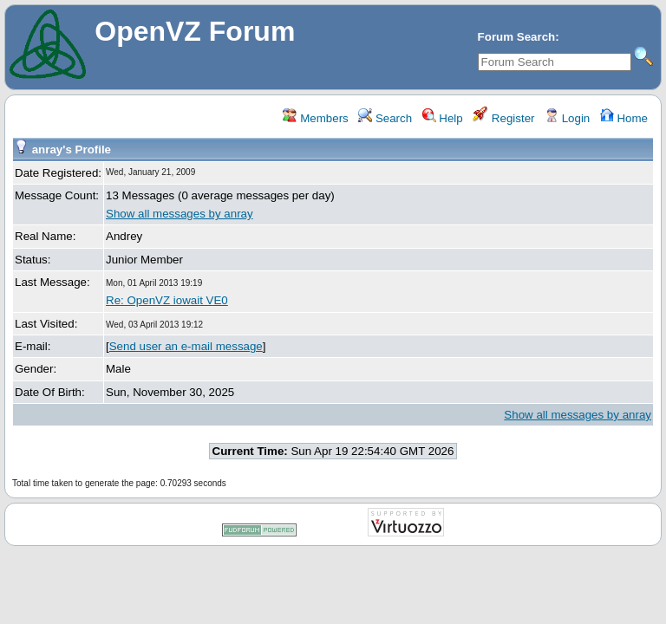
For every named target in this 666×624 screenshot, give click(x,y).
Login (567, 118)
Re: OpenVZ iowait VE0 (167, 300)
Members (315, 118)
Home (624, 118)
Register (503, 118)
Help (442, 118)
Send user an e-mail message (186, 346)
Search (385, 118)
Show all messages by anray (179, 213)
